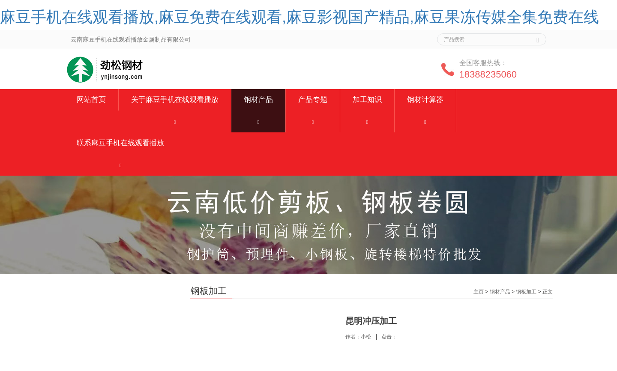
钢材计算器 (425, 100)
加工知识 (367, 100)
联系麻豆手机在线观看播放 (120, 143)
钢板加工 (526, 292)
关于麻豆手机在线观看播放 (175, 100)
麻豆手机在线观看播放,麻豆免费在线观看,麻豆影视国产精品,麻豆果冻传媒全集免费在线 (299, 17)
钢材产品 (258, 100)
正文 (547, 292)
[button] (175, 121)
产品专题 (312, 100)
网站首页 (91, 100)
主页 (478, 292)
